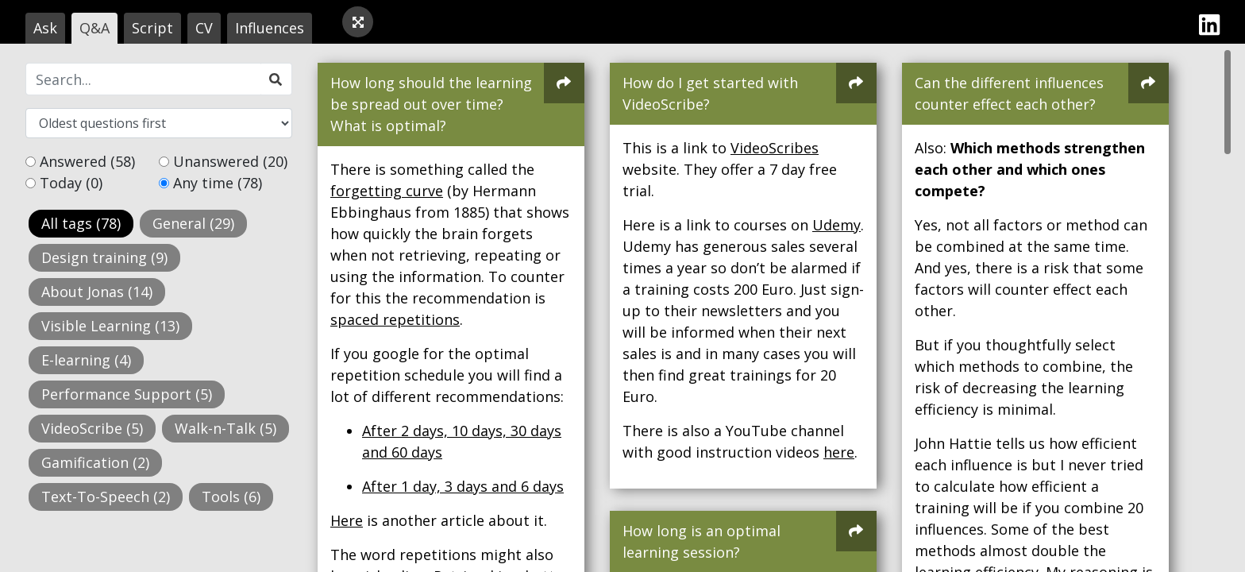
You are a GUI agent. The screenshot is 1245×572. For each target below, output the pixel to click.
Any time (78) (217, 182)
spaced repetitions (395, 319)
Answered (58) (87, 161)
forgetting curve (386, 190)
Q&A (94, 27)
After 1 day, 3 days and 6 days (463, 486)
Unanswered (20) (230, 161)
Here (346, 520)
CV (204, 27)
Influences (269, 27)
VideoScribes (774, 147)
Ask (45, 27)
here (838, 452)
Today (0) (71, 182)
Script (152, 27)
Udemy (836, 224)
